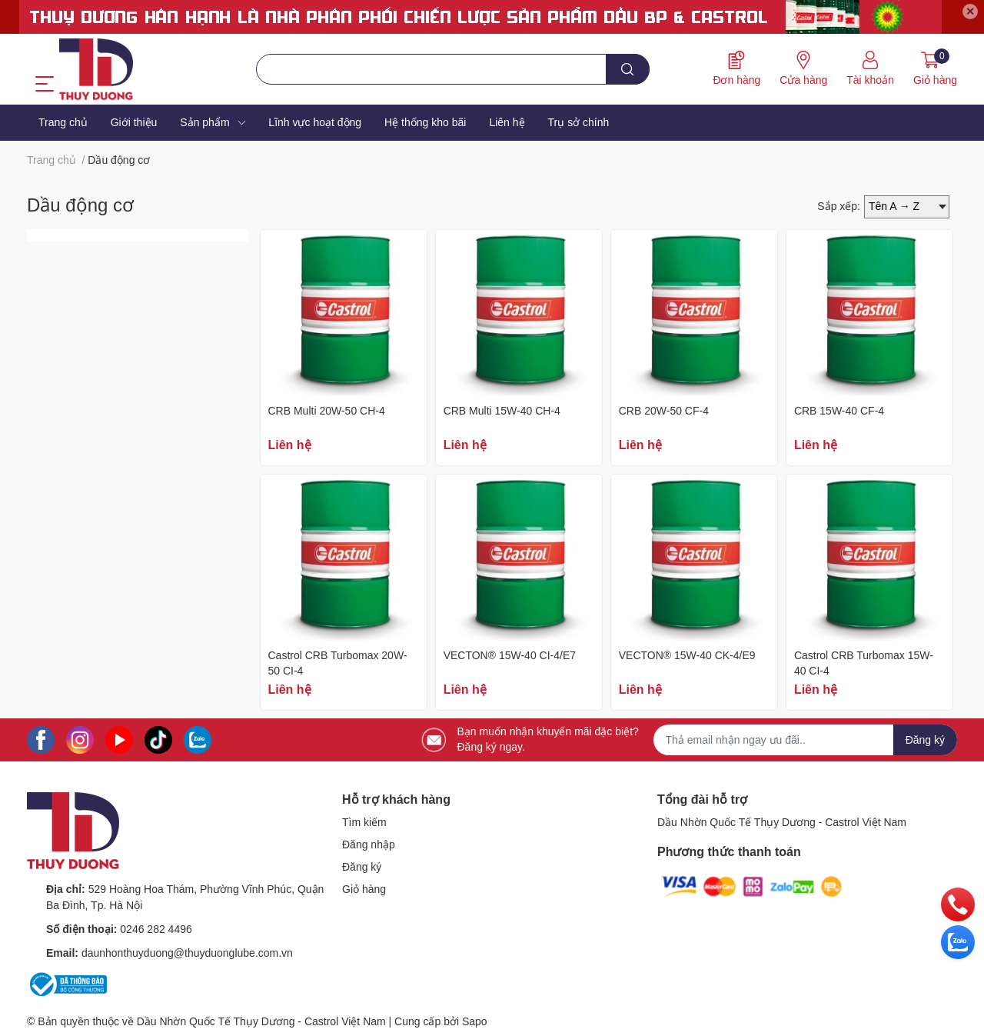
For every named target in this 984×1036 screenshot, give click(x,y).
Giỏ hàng (364, 889)
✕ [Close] (970, 11)
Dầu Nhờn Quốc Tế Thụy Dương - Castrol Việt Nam (781, 822)
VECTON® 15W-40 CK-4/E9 (687, 655)
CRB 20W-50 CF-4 (664, 411)
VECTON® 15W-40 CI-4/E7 (510, 655)
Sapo (474, 1021)
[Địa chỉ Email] (805, 740)
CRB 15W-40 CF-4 (839, 411)
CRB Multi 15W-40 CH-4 (502, 411)
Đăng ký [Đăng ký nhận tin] (925, 740)
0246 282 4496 (155, 929)
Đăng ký (361, 867)
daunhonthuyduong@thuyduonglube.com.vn (187, 953)
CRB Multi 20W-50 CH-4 (326, 411)
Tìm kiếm (364, 822)
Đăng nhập (368, 844)
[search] (628, 69)
